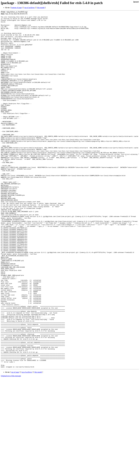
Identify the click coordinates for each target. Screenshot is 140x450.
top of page (15, 442)
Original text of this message (11, 446)
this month (41, 8)
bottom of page (16, 8)
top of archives (29, 8)
